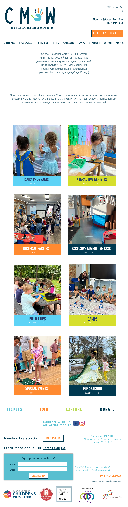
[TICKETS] (14, 409)
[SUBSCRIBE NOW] (38, 476)
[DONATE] (107, 409)
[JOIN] (43, 409)
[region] (37, 155)
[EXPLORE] (74, 409)
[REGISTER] (53, 438)
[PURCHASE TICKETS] (107, 33)
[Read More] (37, 183)
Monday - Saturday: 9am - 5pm (108, 19)
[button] (25, 43)
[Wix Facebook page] (76, 423)
